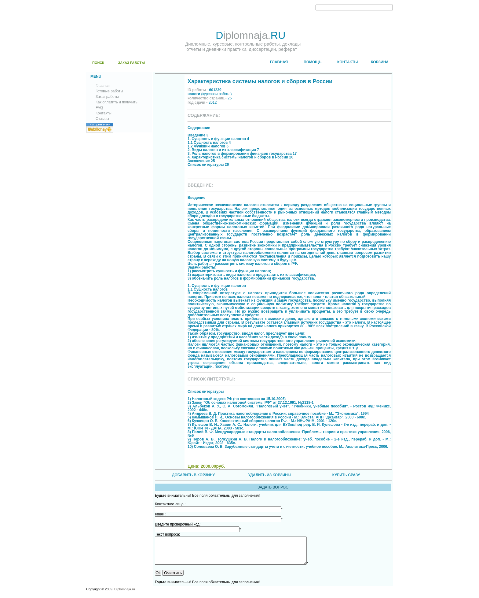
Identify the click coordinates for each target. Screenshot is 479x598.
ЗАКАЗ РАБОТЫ (131, 63)
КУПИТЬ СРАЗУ (346, 475)
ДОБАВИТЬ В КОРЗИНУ (193, 475)
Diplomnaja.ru (124, 594)
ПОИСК (98, 63)
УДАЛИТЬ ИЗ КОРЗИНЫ (269, 475)
